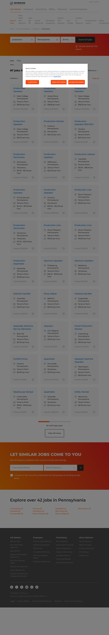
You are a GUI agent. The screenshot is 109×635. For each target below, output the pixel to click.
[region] (55, 76)
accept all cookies (76, 82)
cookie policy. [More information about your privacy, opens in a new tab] (57, 76)
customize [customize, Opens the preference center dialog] (32, 82)
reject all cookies (59, 82)
